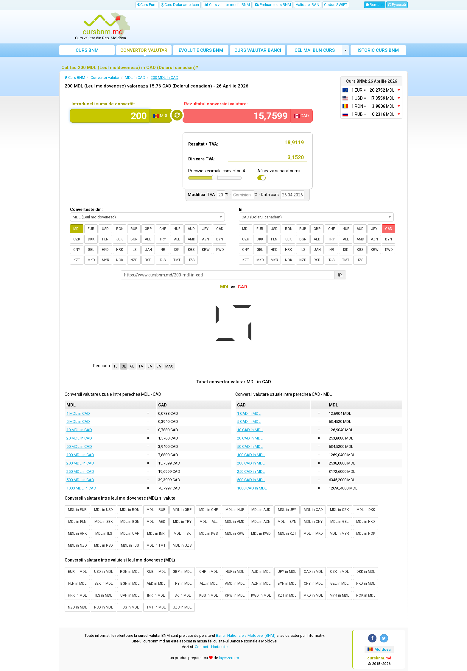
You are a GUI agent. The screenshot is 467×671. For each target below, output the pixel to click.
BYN (219, 239)
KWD (220, 250)
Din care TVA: (201, 159)
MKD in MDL (313, 595)
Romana (375, 5)
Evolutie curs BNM (201, 50)
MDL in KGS (208, 533)
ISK (176, 250)
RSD (148, 260)
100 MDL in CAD (80, 455)
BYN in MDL (287, 583)
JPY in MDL (287, 572)
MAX (169, 366)
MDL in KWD (261, 533)
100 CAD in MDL (251, 455)
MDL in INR (156, 533)
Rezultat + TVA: (203, 144)
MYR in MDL (339, 595)
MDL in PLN (77, 522)
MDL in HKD (365, 522)
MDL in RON (129, 510)
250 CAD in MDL (251, 471)
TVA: (211, 194)
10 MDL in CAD (79, 430)
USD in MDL (103, 572)
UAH (148, 250)
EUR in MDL (77, 572)
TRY (162, 239)
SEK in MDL (103, 583)
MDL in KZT (287, 533)
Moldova (379, 649)
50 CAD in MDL (250, 446)
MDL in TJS (130, 545)
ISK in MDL (182, 595)
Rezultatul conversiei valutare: (216, 104)
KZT (77, 260)
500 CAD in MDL (251, 480)
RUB (134, 229)
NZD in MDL (77, 607)
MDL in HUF (234, 510)
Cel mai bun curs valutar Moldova (315, 51)
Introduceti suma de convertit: (103, 104)
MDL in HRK (77, 533)
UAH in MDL (129, 595)
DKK (91, 239)
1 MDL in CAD (78, 413)
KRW (206, 250)
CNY (76, 250)
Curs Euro (147, 4)
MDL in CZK (339, 510)
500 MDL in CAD (80, 480)
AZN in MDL (260, 583)
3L (124, 366)
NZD (134, 260)
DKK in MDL (366, 572)
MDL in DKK (366, 510)
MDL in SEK (103, 522)
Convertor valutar (143, 50)
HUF (177, 229)
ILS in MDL (103, 595)
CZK (76, 239)
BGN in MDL (129, 583)
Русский (397, 5)
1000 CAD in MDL (252, 488)
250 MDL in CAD (80, 471)
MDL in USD (103, 510)
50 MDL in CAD (79, 446)
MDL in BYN (287, 522)
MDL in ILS (103, 533)
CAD (219, 229)
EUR (91, 229)
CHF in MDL (208, 572)
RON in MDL (129, 572)
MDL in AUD (260, 510)
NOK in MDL (365, 595)
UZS (191, 260)
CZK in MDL (339, 572)
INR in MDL (156, 595)
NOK (119, 260)
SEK (119, 239)
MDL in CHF (208, 510)
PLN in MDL (77, 583)
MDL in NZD (77, 545)
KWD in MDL (261, 595)
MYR (105, 260)
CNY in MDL (313, 583)
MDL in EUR (77, 510)
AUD (191, 229)
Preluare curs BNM (273, 4)
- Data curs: (269, 194)
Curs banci (257, 50)
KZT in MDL (287, 595)
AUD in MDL (260, 572)
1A (140, 366)
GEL (91, 250)
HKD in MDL (365, 583)
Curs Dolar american (180, 4)
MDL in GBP (182, 510)
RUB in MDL (156, 572)
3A (149, 366)
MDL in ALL (208, 522)
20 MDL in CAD (79, 438)
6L (132, 366)
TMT (176, 260)
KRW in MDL (235, 595)
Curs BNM (87, 50)
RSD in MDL (103, 607)
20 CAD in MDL (250, 438)
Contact (201, 647)
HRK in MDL (77, 595)
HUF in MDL (234, 572)
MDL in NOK (365, 533)
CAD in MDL (313, 572)
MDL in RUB (156, 510)
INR (162, 250)
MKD (91, 260)
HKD (105, 250)
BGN (134, 239)
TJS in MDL (130, 607)
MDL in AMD (235, 522)
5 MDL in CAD (78, 421)
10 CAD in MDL (250, 430)
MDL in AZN (260, 522)
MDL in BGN (129, 522)
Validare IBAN (307, 4)
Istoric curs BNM (378, 50)
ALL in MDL (208, 583)
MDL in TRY (182, 522)
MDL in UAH (129, 533)
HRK (119, 250)
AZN (205, 239)
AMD (191, 239)
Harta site (219, 647)
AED (148, 239)
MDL (76, 229)
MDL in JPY (287, 510)
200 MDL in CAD (80, 463)
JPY (205, 229)
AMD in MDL (235, 583)
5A (158, 366)
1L (115, 366)
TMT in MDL (156, 607)
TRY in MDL (182, 583)
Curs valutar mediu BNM (227, 4)
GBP (148, 229)
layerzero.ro (229, 658)
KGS (191, 250)
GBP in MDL (182, 572)
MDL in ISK (182, 533)
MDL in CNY (313, 522)
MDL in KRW (235, 533)
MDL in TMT (156, 545)
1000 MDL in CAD (81, 488)
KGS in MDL (208, 595)
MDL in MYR (339, 533)
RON (120, 229)
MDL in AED (156, 522)
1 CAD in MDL (249, 413)
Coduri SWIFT (335, 4)
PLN (105, 239)
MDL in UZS (182, 545)
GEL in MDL (339, 583)
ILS (134, 250)
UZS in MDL (182, 607)
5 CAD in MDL (249, 421)
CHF (162, 229)
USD (105, 229)
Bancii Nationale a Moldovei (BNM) (245, 635)
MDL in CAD (313, 510)
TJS (163, 260)
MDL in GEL (339, 522)
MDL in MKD (313, 533)
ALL (177, 239)
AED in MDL (156, 583)
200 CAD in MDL (251, 463)
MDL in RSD (103, 545)
